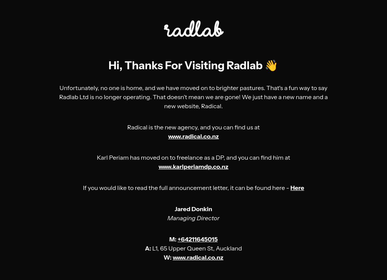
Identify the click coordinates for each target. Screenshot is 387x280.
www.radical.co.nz (193, 136)
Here (297, 187)
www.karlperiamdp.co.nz (193, 166)
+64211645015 (198, 239)
